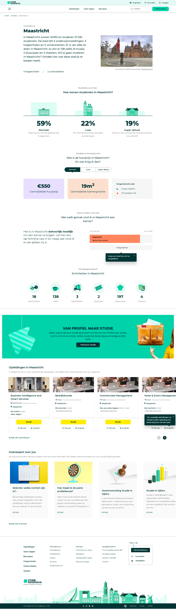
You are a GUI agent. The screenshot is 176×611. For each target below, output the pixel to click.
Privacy (142, 606)
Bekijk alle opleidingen (19, 438)
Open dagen (89, 9)
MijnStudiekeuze (140, 550)
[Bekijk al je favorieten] (137, 556)
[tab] (72, 169)
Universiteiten (29, 566)
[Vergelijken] (135, 2)
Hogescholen (29, 561)
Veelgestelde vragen (84, 558)
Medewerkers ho (56, 566)
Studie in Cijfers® (109, 558)
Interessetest (160, 9)
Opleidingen (74, 9)
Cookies (150, 606)
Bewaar (22, 428)
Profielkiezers (55, 550)
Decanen (53, 562)
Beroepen (103, 9)
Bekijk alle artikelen (18, 524)
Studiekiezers (55, 554)
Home (6, 16)
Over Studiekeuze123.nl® (112, 550)
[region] (88, 404)
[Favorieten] (150, 2)
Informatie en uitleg (84, 550)
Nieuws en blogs (82, 562)
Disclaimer (133, 606)
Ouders (52, 558)
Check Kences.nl (147, 69)
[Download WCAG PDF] (125, 606)
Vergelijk (35, 428)
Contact (105, 562)
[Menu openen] (9, 9)
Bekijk (34, 422)
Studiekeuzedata (109, 554)
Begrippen (80, 554)
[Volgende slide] (164, 437)
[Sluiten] (134, 255)
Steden (14, 16)
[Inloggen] (163, 2)
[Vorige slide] (158, 437)
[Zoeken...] (141, 9)
